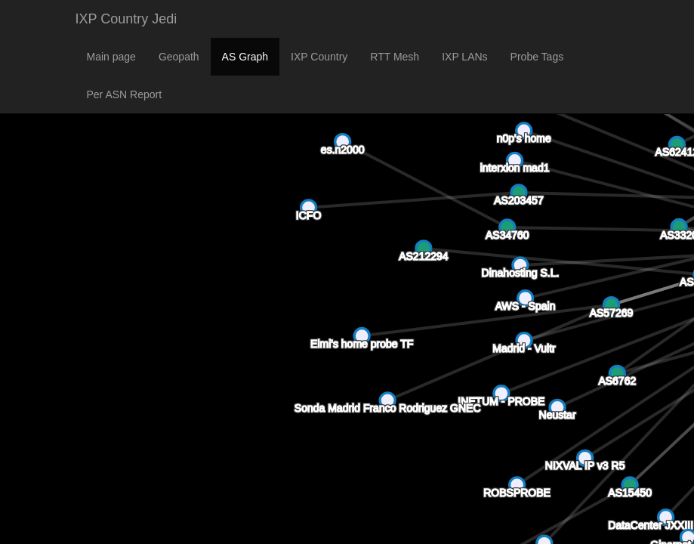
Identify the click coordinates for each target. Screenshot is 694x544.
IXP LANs (464, 57)
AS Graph (245, 57)
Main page (111, 57)
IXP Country (319, 57)
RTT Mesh (394, 57)
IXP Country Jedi (126, 18)
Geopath (179, 57)
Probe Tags (537, 57)
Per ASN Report (124, 94)
